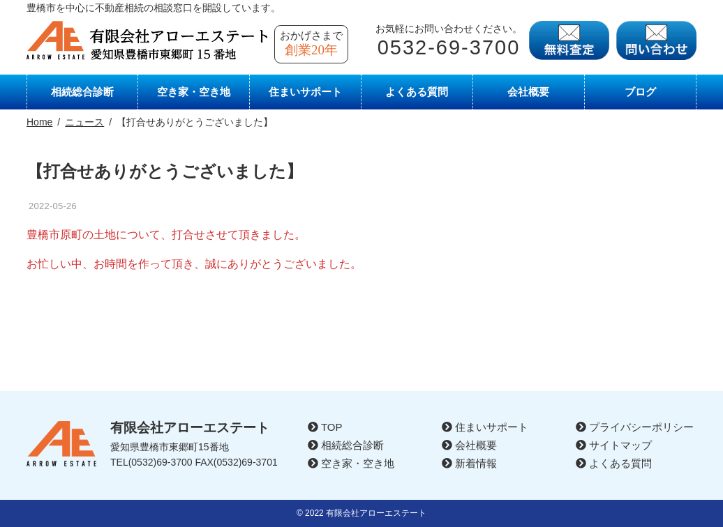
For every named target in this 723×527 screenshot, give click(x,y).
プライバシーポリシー (635, 427)
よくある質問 (416, 92)
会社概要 (528, 92)
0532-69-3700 (449, 47)
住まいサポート (305, 92)
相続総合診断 (82, 92)
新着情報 (469, 463)
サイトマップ (614, 445)
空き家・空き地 (193, 92)
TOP (325, 427)
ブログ (640, 92)
